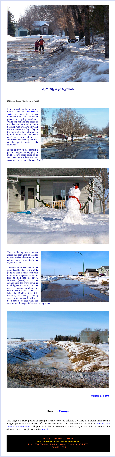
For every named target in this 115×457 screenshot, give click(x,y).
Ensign (64, 411)
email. (45, 429)
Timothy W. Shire (100, 395)
